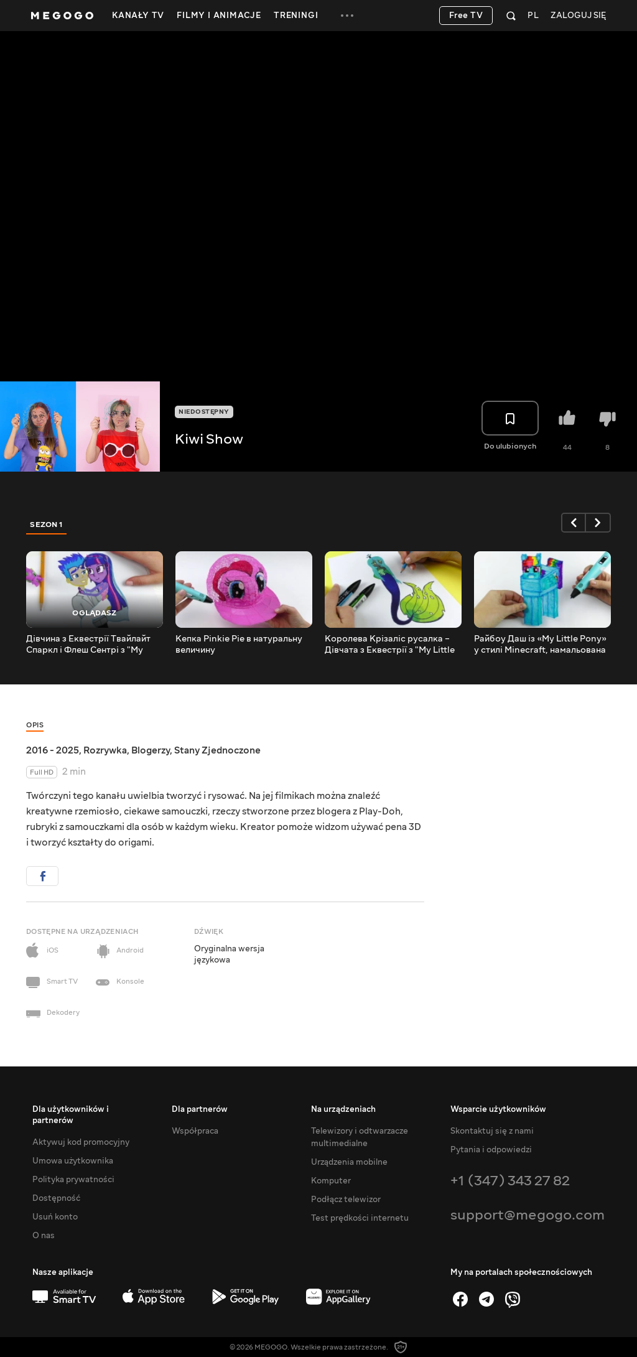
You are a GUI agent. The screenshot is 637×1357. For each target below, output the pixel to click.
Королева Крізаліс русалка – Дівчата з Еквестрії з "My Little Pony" (390, 644)
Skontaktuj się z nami (492, 1131)
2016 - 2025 (52, 750)
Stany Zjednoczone (217, 750)
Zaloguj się (578, 16)
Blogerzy (150, 750)
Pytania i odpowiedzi (491, 1149)
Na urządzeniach (343, 1109)
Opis (35, 725)
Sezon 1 (46, 524)
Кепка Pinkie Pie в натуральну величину (238, 644)
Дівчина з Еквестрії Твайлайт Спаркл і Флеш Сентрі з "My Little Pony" (88, 644)
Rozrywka (105, 750)
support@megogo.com (527, 1214)
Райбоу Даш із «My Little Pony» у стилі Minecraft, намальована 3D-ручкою (540, 644)
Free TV (466, 15)
